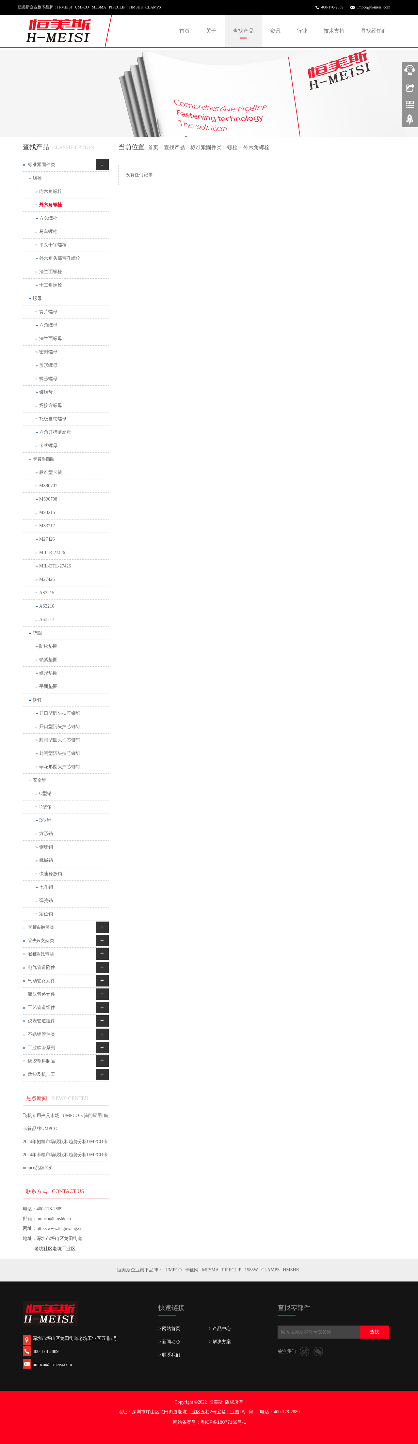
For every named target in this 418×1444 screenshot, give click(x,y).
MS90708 (48, 499)
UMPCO (174, 1269)
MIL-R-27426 (52, 552)
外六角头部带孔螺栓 (59, 258)
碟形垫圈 (48, 673)
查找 (374, 1331)
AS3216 (46, 606)
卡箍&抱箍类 (41, 927)
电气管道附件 (41, 967)
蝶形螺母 (48, 378)
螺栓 (232, 147)
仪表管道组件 (41, 1020)
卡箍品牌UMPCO (40, 1128)
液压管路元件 (41, 994)
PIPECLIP (231, 1269)
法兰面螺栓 (50, 271)
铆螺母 (46, 392)
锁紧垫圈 (48, 659)
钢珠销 (46, 847)
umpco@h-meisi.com (373, 7)
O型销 (45, 793)
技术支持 (334, 31)
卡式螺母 (48, 445)
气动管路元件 (41, 980)
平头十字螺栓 (53, 244)
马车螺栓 (48, 231)
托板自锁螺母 (53, 418)
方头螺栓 (48, 218)
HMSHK (291, 1269)
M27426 (47, 539)
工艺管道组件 (41, 1007)
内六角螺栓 (50, 191)
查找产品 (243, 31)
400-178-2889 (332, 7)
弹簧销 (46, 900)
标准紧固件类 (206, 147)
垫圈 (37, 632)
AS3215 (46, 592)
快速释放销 (50, 873)
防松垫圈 (48, 646)
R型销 (45, 820)
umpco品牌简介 (38, 1167)
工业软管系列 (41, 1047)
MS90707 (48, 485)
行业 (302, 31)
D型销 (45, 806)
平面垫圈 (48, 686)
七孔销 (46, 887)
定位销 (46, 913)
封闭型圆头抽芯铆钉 (59, 740)
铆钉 (37, 699)
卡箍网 (192, 1269)
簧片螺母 (48, 311)
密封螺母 (48, 351)
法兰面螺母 (50, 338)
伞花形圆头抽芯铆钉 (59, 766)
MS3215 (47, 512)
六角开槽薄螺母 (55, 432)
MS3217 (47, 525)
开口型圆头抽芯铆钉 (59, 713)
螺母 (37, 298)
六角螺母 (48, 325)
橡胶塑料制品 (41, 1061)
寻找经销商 (374, 31)
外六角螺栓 (256, 147)
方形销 (46, 833)
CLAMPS (270, 1269)
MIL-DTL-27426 (55, 566)
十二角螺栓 (50, 285)
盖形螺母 (48, 365)
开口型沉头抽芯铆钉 (59, 726)
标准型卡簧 (50, 472)
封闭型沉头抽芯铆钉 (59, 753)
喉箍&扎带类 (41, 954)
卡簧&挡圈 (44, 459)
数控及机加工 (41, 1074)
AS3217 (46, 619)
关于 (211, 31)
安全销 (39, 780)
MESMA (210, 1269)
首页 (184, 31)
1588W (251, 1269)
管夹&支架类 (41, 940)
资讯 (275, 31)
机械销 (46, 860)
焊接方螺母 (50, 405)
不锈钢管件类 (41, 1034)
